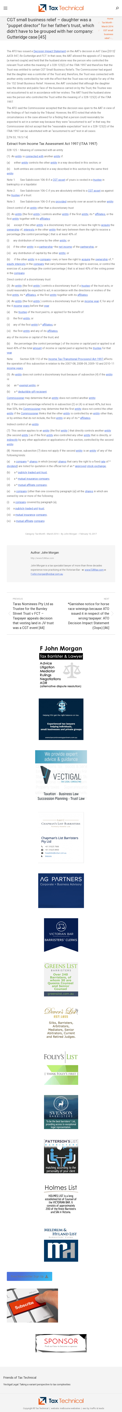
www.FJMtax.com (94, 569)
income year (91, 301)
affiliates (100, 214)
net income (65, 246)
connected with (34, 156)
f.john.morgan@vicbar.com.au (47, 574)
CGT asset (59, 179)
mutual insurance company (33, 478)
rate (103, 461)
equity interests (16, 264)
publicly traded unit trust (32, 472)
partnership (46, 246)
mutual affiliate (24, 521)
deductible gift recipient (32, 391)
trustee (97, 179)
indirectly (12, 439)
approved (80, 466)
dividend (12, 466)
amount (37, 348)
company (45, 259)
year (46, 305)
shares (33, 461)
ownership (13, 229)
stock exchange (96, 466)
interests (29, 229)
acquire (105, 225)
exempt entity (27, 385)
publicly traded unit (26, 508)
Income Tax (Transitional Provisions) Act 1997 (76, 359)
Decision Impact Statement (49, 51)
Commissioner (15, 398)
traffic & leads (97, 1408)
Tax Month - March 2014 (46, 534)
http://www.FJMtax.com (42, 558)
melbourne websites (70, 1408)
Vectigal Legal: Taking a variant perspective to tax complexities (36, 1384)
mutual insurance (25, 514)
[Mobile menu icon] (5, 8)
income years (15, 368)
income (17, 305)
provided (61, 201)
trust (41, 508)
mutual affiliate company (32, 485)
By (69, 534)
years (26, 305)
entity (18, 156)
